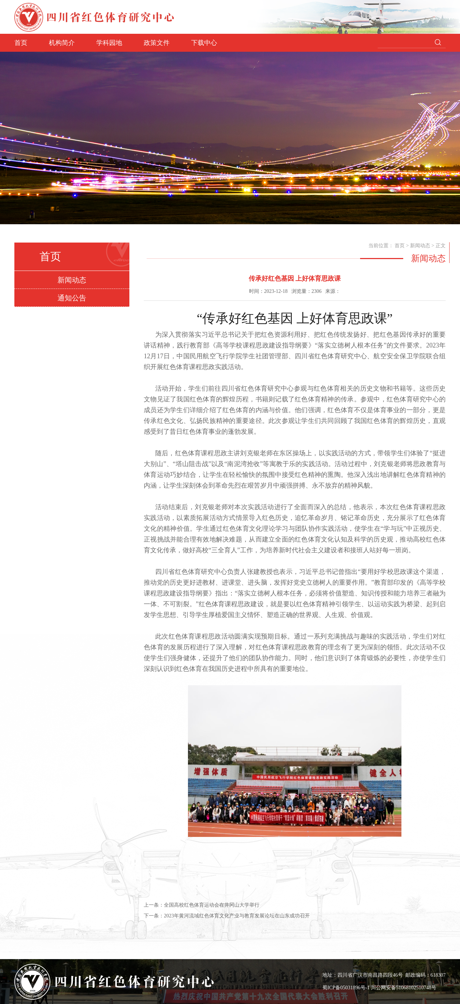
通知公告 (72, 298)
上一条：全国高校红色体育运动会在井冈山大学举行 (201, 905)
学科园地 (109, 42)
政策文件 (157, 42)
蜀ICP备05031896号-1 (346, 987)
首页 (20, 42)
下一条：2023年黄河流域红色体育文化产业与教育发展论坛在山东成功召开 (227, 915)
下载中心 (204, 42)
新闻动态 (72, 280)
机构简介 (62, 42)
